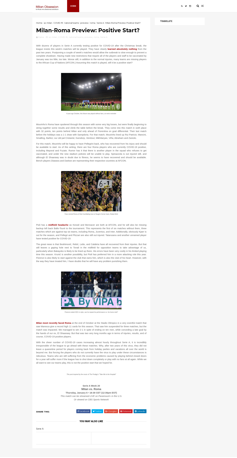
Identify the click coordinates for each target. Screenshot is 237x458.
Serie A (100, 23)
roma (92, 23)
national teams (71, 23)
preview (84, 23)
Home (73, 6)
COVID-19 (58, 23)
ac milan (48, 23)
